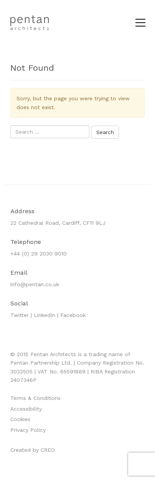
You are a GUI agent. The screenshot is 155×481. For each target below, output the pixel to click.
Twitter (19, 315)
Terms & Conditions (35, 398)
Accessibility (26, 409)
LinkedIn (44, 315)
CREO (48, 450)
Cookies (20, 419)
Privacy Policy (28, 430)
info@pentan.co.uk (34, 284)
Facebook (73, 315)
